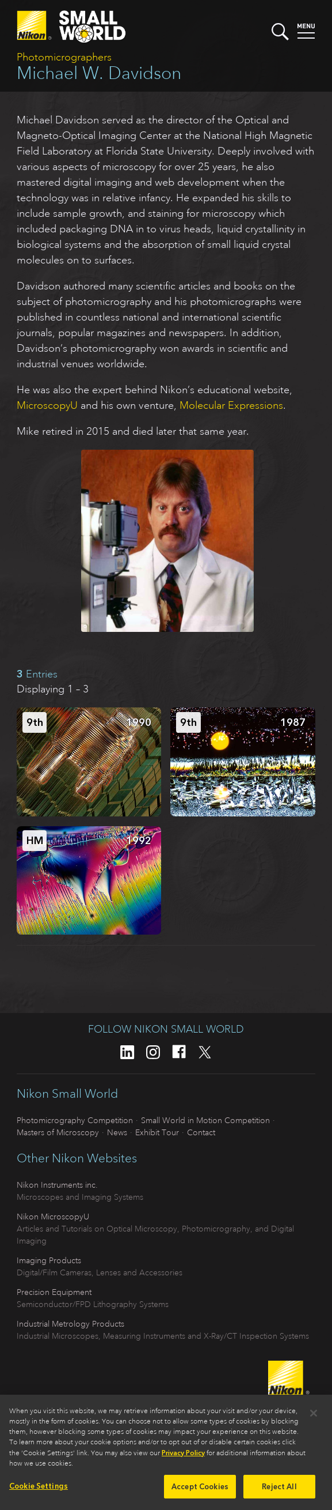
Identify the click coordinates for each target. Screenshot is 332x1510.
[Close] (313, 1418)
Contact (201, 1132)
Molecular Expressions (231, 405)
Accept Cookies (199, 1492)
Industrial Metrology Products (70, 1324)
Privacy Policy (183, 1458)
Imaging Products (49, 1260)
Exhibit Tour (157, 1132)
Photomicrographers (64, 57)
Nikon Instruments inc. (57, 1185)
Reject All (279, 1492)
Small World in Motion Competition (205, 1120)
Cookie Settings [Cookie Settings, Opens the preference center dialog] (38, 1491)
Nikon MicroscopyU (53, 1216)
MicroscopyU (47, 405)
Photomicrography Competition (75, 1120)
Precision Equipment (54, 1292)
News (117, 1132)
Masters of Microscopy (58, 1132)
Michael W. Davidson (99, 73)
